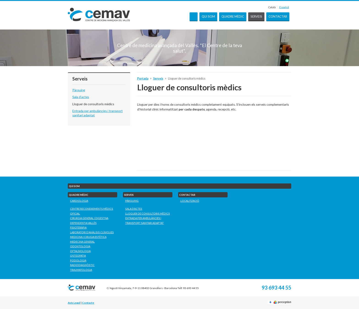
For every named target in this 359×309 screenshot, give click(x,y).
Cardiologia (79, 200)
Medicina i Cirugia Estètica (88, 236)
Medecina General (82, 241)
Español (284, 7)
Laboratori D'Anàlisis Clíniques (92, 232)
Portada (194, 16)
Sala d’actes (80, 97)
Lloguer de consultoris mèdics (93, 104)
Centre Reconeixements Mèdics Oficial (91, 211)
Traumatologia (81, 269)
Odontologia (80, 246)
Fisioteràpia (78, 227)
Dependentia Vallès (83, 222)
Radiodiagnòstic (82, 264)
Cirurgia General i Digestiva (89, 218)
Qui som (208, 16)
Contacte (88, 302)
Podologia (78, 260)
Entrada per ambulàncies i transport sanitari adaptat (144, 220)
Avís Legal (74, 302)
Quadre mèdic (232, 16)
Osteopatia (78, 255)
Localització (189, 200)
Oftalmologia (80, 251)
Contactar (278, 16)
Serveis (256, 16)
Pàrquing (78, 90)
